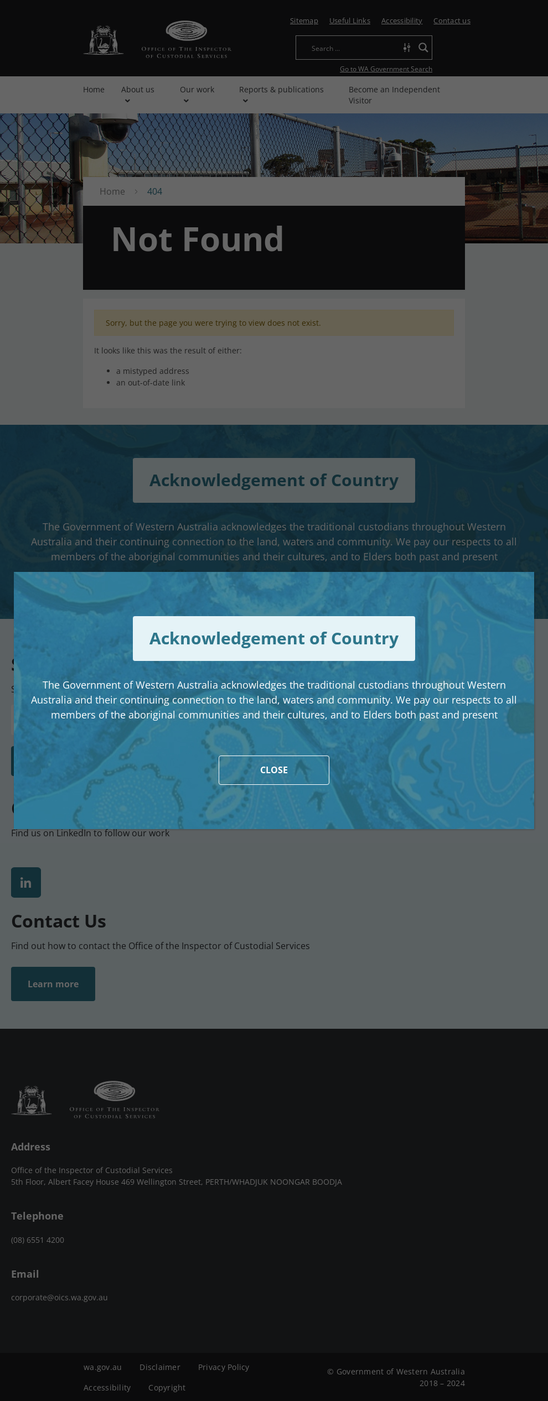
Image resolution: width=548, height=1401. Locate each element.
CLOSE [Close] (274, 770)
